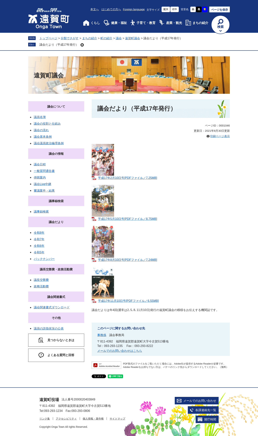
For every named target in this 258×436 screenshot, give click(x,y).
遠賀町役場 (49, 399)
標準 (174, 9)
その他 (56, 317)
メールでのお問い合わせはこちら (119, 350)
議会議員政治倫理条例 (49, 143)
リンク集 (44, 418)
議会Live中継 (42, 184)
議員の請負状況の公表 (49, 328)
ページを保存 (219, 9)
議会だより (56, 222)
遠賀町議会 (132, 38)
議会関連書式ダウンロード (52, 307)
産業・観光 (174, 23)
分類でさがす (70, 38)
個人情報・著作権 (93, 418)
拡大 (165, 9)
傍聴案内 (40, 177)
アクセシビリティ (66, 418)
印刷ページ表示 (220, 136)
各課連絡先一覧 (205, 410)
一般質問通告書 (44, 171)
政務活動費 (41, 286)
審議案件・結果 (44, 190)
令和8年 (39, 232)
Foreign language (134, 9)
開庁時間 (210, 419)
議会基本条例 (43, 136)
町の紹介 (106, 38)
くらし (95, 23)
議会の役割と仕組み (47, 123)
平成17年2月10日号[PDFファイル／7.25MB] (127, 177)
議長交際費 (41, 279)
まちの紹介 (200, 23)
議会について (56, 106)
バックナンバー (44, 258)
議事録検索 (56, 201)
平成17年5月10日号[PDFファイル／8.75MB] (127, 218)
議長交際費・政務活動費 (56, 269)
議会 (119, 38)
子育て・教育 (146, 23)
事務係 (101, 335)
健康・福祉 (119, 23)
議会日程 (40, 164)
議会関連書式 (56, 296)
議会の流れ (41, 130)
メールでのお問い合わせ (199, 400)
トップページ (48, 38)
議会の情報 (56, 153)
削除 (82, 45)
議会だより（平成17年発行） (59, 44)
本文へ (94, 9)
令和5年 (39, 252)
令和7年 (39, 239)
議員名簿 (40, 117)
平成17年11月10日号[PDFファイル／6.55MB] (128, 300)
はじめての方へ (111, 9)
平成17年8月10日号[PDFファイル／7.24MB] (127, 259)
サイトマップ (117, 418)
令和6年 (39, 245)
